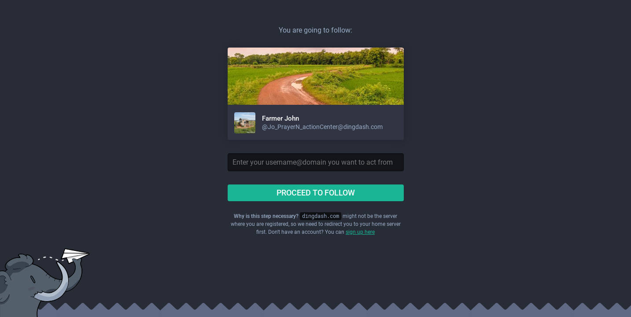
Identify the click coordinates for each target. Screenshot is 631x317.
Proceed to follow (316, 192)
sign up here (360, 232)
